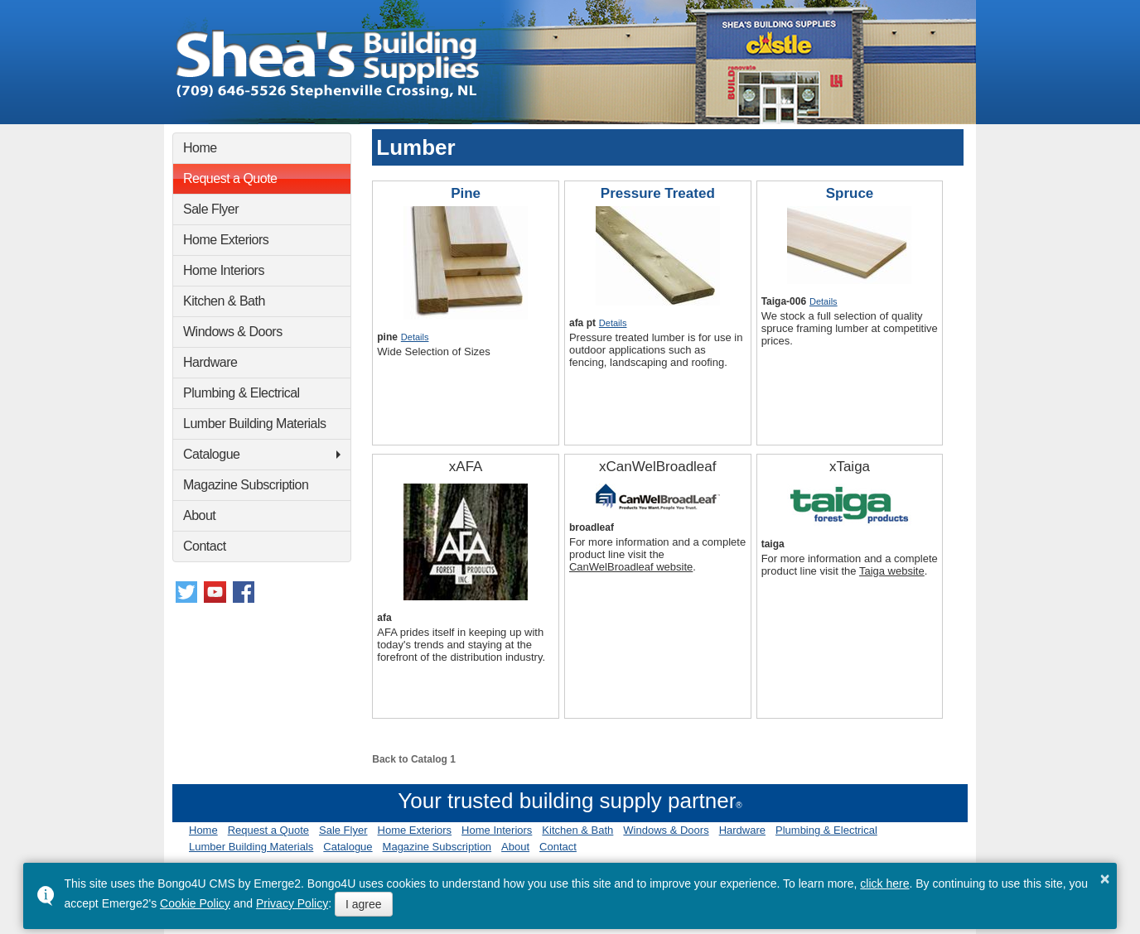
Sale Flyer (211, 209)
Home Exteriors (225, 240)
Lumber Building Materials (254, 423)
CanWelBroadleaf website (631, 567)
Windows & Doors (233, 332)
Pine (466, 193)
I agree (363, 904)
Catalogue (211, 454)
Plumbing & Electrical (241, 393)
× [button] (1105, 878)
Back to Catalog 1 (414, 759)
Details (415, 337)
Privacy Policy (292, 903)
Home (200, 148)
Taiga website (892, 571)
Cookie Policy (195, 903)
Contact (204, 546)
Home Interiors (223, 270)
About (199, 515)
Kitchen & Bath (224, 301)
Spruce (850, 193)
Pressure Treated (658, 193)
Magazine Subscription (245, 485)
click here (884, 883)
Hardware (210, 362)
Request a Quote (230, 178)
